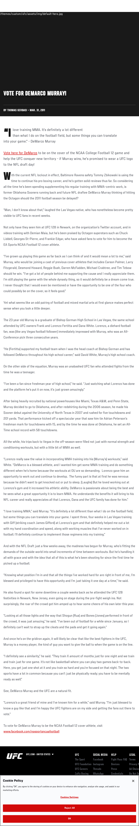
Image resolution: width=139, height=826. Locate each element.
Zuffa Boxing (100, 15)
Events (10, 13)
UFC (77, 755)
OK (69, 819)
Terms (132, 759)
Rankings (25, 13)
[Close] (133, 781)
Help (113, 755)
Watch (86, 13)
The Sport (80, 759)
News (55, 13)
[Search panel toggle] (127, 13)
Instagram (98, 764)
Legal (132, 755)
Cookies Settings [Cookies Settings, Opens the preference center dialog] (69, 797)
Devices (115, 764)
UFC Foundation (83, 764)
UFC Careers (81, 769)
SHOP (117, 13)
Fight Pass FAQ (119, 759)
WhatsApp (98, 773)
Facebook (98, 759)
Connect (71, 13)
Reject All (69, 808)
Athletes (41, 13)
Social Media (100, 755)
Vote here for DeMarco (20, 153)
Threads (97, 769)
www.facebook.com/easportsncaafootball (31, 731)
